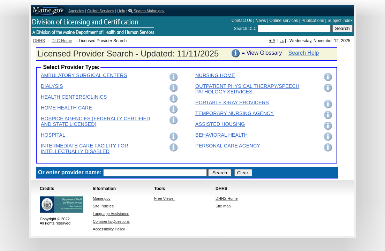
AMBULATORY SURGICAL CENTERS (84, 75)
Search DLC (246, 28)
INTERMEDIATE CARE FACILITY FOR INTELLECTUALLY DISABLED (84, 148)
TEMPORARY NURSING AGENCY (234, 113)
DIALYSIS (52, 86)
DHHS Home (227, 198)
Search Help (303, 53)
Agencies (76, 11)
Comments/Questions (111, 221)
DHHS (39, 40)
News (261, 20)
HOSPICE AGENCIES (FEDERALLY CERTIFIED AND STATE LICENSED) (95, 121)
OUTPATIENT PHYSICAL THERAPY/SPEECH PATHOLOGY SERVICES (247, 88)
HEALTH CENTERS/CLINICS (74, 97)
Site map (223, 206)
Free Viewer (164, 198)
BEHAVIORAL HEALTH (221, 135)
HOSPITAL (53, 135)
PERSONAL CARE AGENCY (227, 146)
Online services (284, 20)
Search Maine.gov (149, 11)
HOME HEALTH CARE (66, 108)
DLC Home (62, 40)
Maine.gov (49, 10)
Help (121, 11)
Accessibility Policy (109, 229)
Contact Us (242, 20)
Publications (312, 20)
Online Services (100, 11)
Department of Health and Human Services (121, 24)
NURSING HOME (215, 75)
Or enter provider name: (69, 172)
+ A (272, 40)
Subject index (340, 20)
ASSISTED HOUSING (220, 124)
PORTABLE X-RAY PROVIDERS (232, 102)
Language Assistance (111, 214)
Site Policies (103, 206)
